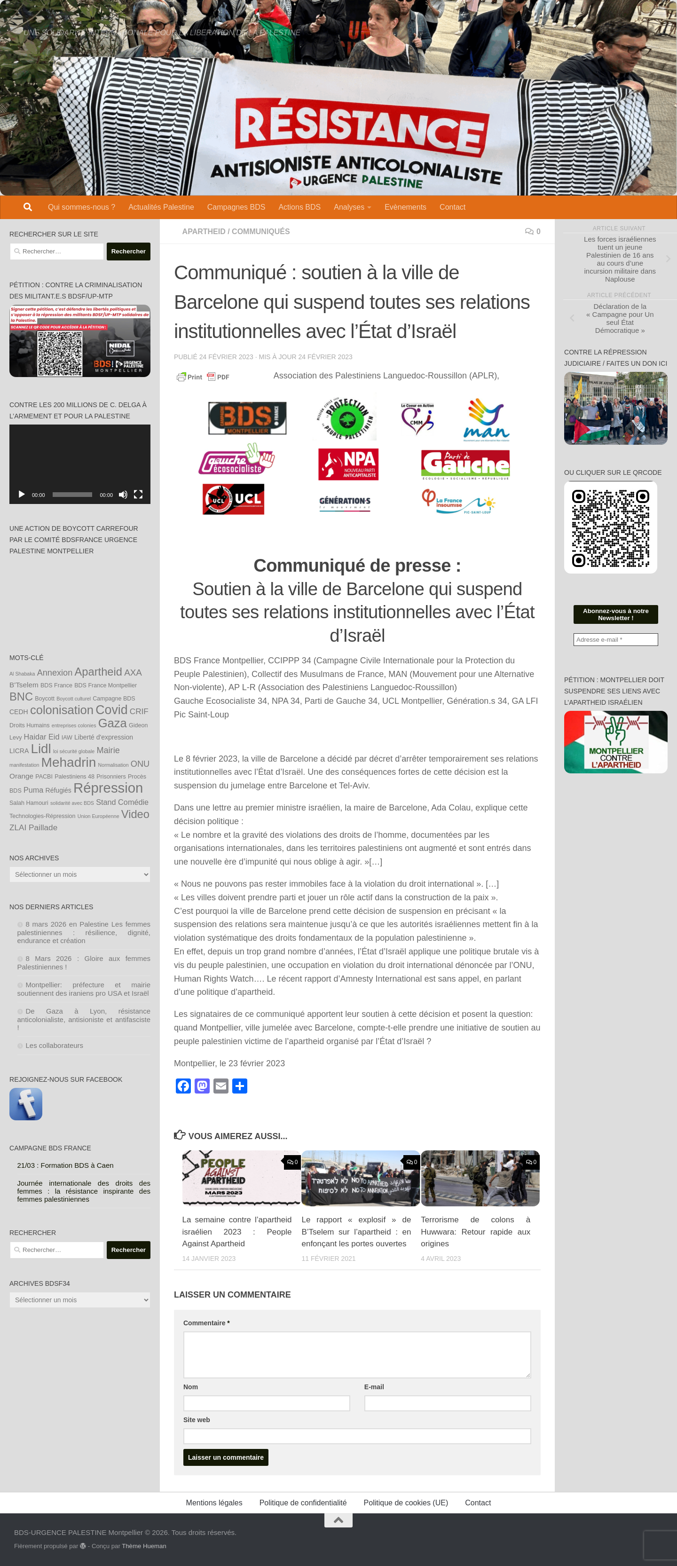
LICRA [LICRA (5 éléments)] (19, 751)
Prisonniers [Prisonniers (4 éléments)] (111, 776)
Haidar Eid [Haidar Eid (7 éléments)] (42, 736)
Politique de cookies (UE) (406, 1503)
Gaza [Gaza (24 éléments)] (112, 723)
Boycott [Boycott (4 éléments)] (45, 698)
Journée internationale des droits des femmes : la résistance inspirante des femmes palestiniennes (84, 1191)
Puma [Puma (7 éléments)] (33, 790)
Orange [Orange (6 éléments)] (21, 776)
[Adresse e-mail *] (616, 639)
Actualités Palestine (161, 207)
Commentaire (206, 1323)
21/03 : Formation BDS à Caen (65, 1165)
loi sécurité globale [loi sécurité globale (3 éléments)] (73, 751)
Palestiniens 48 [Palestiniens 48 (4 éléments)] (74, 776)
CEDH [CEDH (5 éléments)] (18, 712)
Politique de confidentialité (303, 1503)
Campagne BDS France (50, 1148)
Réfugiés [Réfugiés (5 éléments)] (58, 790)
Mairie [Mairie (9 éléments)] (107, 750)
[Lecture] (21, 494)
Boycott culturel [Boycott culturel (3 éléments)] (73, 698)
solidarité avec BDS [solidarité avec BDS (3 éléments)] (72, 803)
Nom (190, 1387)
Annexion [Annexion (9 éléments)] (55, 672)
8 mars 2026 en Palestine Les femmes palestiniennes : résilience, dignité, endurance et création (84, 932)
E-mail (374, 1387)
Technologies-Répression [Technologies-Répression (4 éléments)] (42, 816)
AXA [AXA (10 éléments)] (133, 672)
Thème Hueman (144, 1546)
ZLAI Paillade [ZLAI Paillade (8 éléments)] (33, 827)
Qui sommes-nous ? (81, 207)
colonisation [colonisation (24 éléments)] (62, 709)
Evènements (405, 207)
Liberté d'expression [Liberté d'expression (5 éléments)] (103, 737)
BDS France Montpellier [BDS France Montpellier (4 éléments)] (105, 685)
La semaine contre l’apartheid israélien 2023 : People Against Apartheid (237, 1231)
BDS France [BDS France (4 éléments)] (56, 685)
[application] (79, 464)
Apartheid (204, 232)
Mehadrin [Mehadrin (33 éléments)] (68, 762)
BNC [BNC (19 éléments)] (21, 697)
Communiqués (261, 232)
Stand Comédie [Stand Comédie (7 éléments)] (122, 802)
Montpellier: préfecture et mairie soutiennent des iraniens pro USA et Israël (84, 989)
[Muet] (123, 494)
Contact (452, 207)
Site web (196, 1420)
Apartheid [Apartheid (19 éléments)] (98, 672)
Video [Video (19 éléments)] (135, 814)
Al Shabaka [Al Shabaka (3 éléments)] (22, 674)
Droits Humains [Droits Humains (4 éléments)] (29, 725)
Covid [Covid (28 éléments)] (111, 710)
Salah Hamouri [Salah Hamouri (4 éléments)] (28, 803)
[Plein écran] (138, 494)
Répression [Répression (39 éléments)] (108, 787)
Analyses (349, 207)
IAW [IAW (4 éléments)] (67, 737)
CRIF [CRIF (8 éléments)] (139, 711)
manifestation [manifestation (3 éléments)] (24, 765)
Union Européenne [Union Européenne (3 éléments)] (98, 816)
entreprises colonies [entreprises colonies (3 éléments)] (74, 725)
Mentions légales (214, 1503)
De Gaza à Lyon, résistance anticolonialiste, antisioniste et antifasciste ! (84, 1019)
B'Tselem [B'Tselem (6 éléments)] (24, 685)
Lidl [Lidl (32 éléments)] (41, 748)
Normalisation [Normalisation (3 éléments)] (113, 765)
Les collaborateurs (55, 1045)
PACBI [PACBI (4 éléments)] (44, 776)
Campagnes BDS (236, 207)
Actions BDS (299, 207)
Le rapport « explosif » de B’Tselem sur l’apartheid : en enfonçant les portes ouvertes (356, 1231)
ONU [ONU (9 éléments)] (140, 764)
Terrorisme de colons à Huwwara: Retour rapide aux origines (475, 1231)
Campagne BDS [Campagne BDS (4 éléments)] (114, 698)
